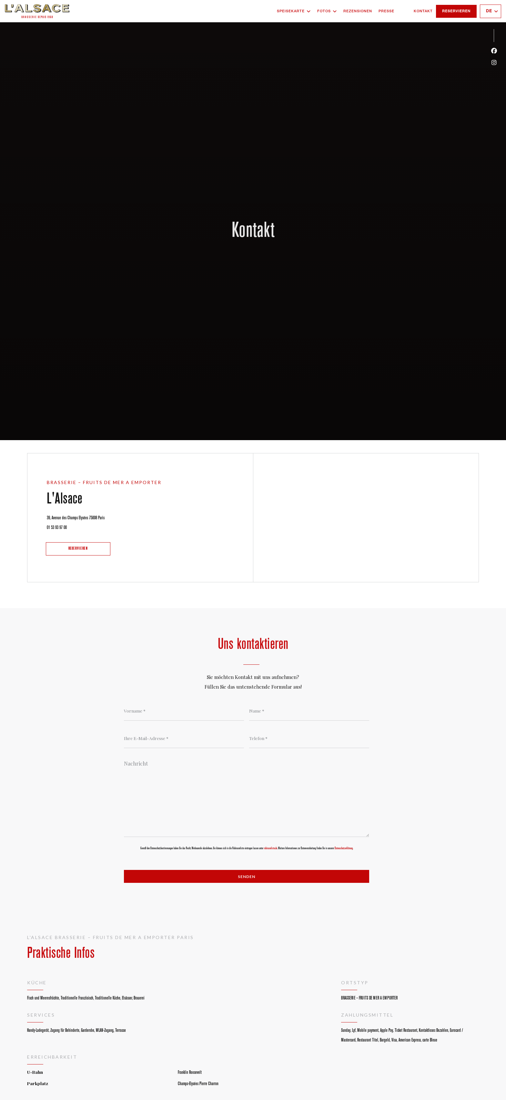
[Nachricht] (246, 796)
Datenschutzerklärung (344, 848)
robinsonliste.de (270, 848)
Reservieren (456, 11)
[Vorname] (184, 711)
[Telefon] (309, 738)
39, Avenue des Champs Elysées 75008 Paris (94, 516)
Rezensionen (357, 11)
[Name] (309, 711)
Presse (386, 11)
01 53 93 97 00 (57, 527)
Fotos (327, 11)
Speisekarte (294, 11)
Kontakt (423, 11)
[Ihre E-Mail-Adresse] (184, 738)
